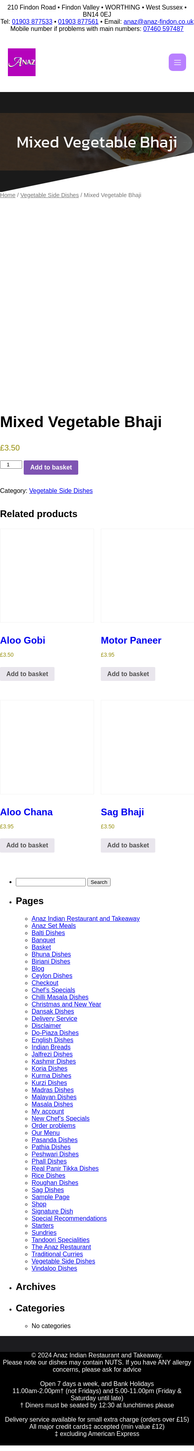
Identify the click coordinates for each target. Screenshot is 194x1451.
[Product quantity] (11, 464)
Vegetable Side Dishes (50, 195)
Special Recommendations (69, 1218)
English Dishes (52, 1040)
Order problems (53, 1125)
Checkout (45, 982)
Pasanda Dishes (55, 1140)
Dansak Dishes (53, 1011)
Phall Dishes (49, 1161)
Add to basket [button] (27, 674)
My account (48, 1111)
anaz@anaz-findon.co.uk (159, 21)
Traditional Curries (57, 1254)
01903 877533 (32, 21)
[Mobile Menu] (177, 62)
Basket (41, 947)
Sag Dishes (48, 1189)
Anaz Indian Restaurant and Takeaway (86, 918)
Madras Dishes (53, 1090)
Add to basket (51, 467)
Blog (38, 968)
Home (7, 195)
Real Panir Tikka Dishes (65, 1168)
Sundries (44, 1232)
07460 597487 (163, 28)
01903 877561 (78, 21)
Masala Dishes (52, 1104)
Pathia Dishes (51, 1147)
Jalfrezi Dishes (52, 1054)
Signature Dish (52, 1211)
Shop (39, 1204)
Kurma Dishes (51, 1075)
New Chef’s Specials (61, 1118)
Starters (43, 1225)
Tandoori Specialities (61, 1239)
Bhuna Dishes (51, 954)
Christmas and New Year (66, 1004)
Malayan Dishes (54, 1097)
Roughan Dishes (55, 1182)
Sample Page (51, 1197)
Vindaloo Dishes (54, 1268)
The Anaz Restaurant (61, 1247)
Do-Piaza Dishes (55, 1032)
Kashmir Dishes (54, 1061)
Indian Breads (51, 1047)
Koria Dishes (50, 1068)
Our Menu (46, 1132)
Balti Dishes (48, 933)
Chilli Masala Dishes (60, 997)
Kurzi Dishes (49, 1082)
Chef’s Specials (53, 990)
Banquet (43, 940)
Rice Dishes (48, 1175)
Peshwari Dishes (55, 1154)
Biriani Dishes (51, 961)
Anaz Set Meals (54, 925)
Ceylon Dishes (52, 975)
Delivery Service (54, 1018)
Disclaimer (46, 1025)
